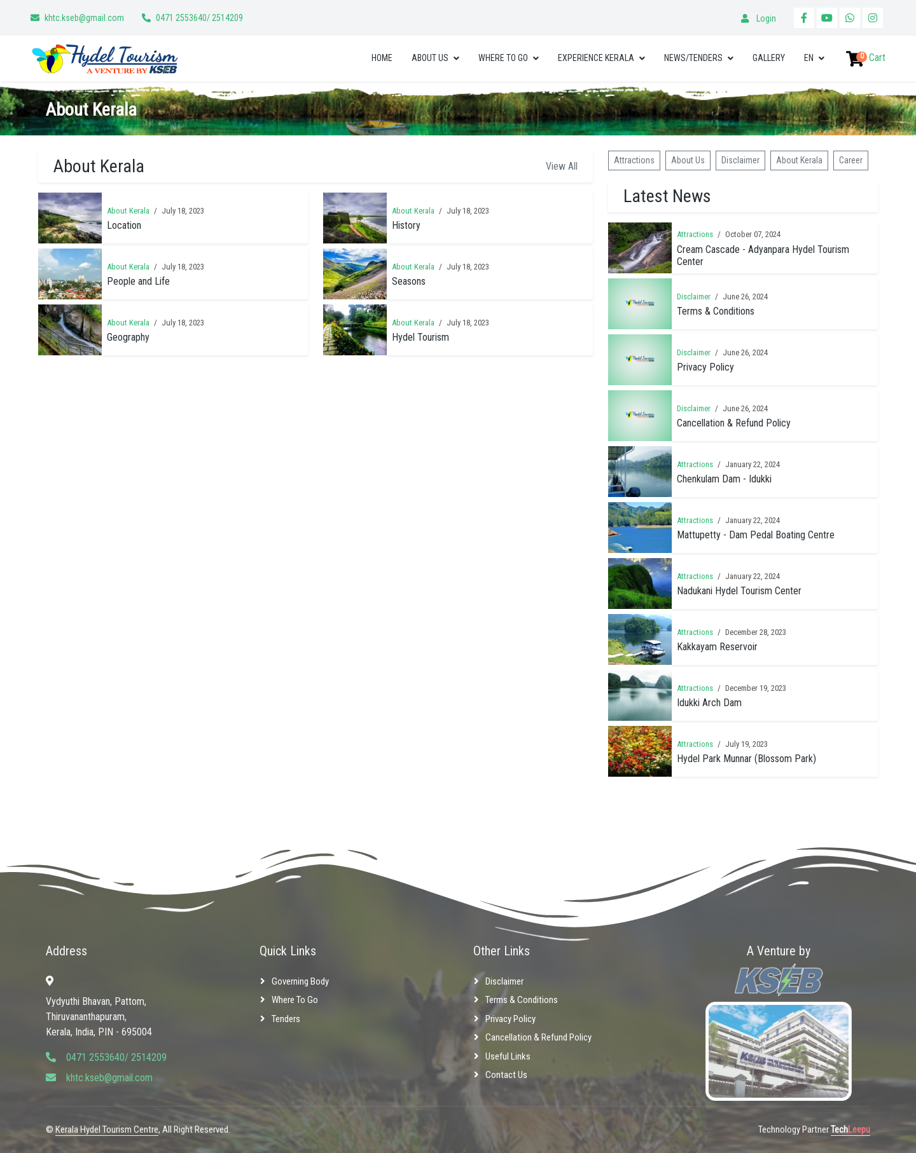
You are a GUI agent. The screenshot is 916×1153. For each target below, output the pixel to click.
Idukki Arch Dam (709, 703)
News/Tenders (693, 58)
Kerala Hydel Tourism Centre (106, 1129)
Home (381, 58)
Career (851, 160)
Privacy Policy (705, 367)
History (406, 225)
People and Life (138, 281)
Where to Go (503, 58)
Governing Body (300, 981)
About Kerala (128, 210)
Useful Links (508, 1056)
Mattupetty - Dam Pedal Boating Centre (756, 535)
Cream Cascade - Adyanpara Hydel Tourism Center (763, 255)
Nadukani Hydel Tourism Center (739, 591)
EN (809, 58)
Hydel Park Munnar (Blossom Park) (746, 759)
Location (124, 225)
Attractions (634, 160)
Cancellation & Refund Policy (734, 423)
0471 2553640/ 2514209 (199, 18)
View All (562, 166)
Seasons (409, 281)
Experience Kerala (596, 58)
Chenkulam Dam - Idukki (724, 479)
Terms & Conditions (715, 311)
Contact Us (506, 1075)
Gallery (769, 58)
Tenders (286, 1019)
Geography (128, 337)
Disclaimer (740, 160)
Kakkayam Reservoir (717, 647)
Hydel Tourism (420, 337)
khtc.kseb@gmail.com (84, 18)
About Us (430, 58)
